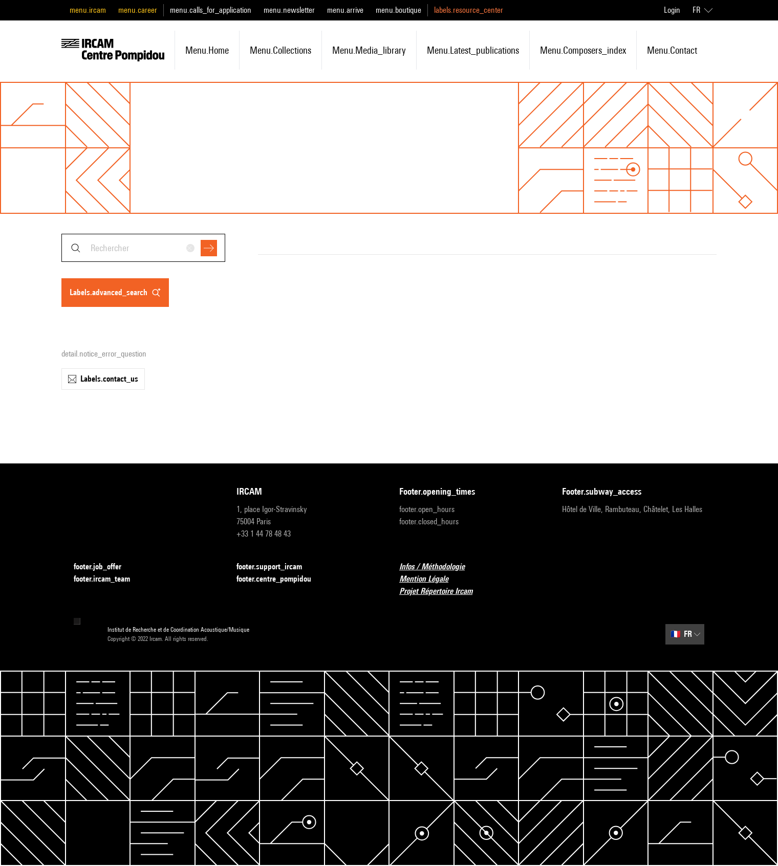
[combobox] (143, 248)
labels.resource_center (468, 10)
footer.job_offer (104, 567)
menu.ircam (88, 10)
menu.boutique (398, 10)
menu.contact (672, 50)
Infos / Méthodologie (438, 567)
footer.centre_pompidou (279, 579)
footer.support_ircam (275, 567)
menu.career (137, 10)
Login (672, 10)
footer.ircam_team (108, 579)
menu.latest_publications (473, 50)
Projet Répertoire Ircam (442, 591)
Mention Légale (430, 579)
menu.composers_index (583, 50)
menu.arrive (345, 10)
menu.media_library (369, 50)
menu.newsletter (289, 10)
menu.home (207, 50)
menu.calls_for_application (210, 10)
